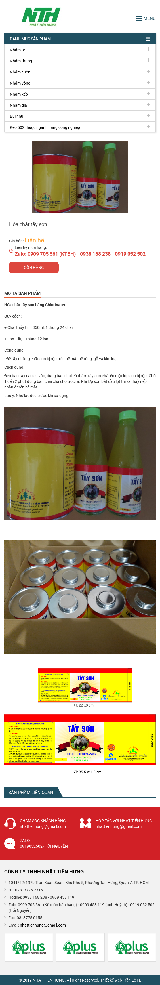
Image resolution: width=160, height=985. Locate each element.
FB (139, 980)
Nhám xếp (80, 93)
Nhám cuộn (80, 71)
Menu (146, 18)
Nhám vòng (80, 82)
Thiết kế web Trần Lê (118, 980)
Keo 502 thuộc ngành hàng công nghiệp (80, 127)
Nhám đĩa (80, 105)
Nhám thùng (80, 60)
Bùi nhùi (80, 116)
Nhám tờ (80, 49)
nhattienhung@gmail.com (43, 925)
